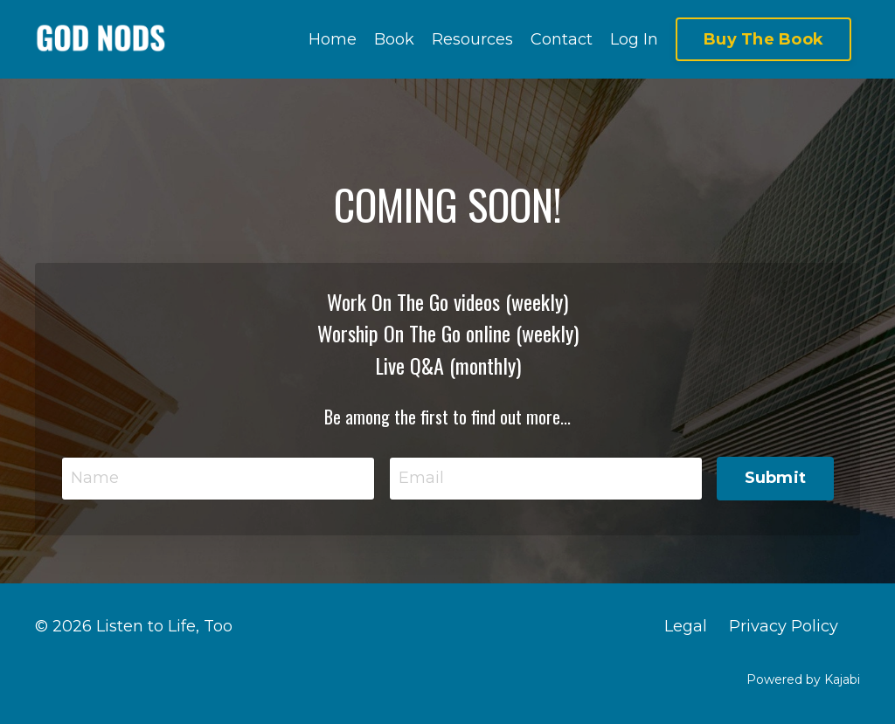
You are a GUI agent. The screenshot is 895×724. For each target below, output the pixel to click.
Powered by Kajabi (803, 679)
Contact (562, 39)
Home (333, 39)
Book (394, 39)
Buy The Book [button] (763, 39)
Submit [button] (776, 477)
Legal (685, 626)
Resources (472, 39)
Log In (634, 39)
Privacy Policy (783, 626)
